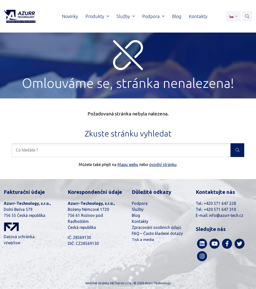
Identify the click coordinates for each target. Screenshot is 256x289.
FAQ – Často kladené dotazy (157, 233)
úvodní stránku (162, 164)
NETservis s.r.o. (121, 283)
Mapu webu (128, 164)
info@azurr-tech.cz (226, 215)
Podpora (140, 203)
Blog (136, 215)
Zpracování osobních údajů (156, 227)
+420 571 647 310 (220, 209)
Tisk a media (143, 239)
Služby (138, 209)
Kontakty (140, 221)
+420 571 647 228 (220, 203)
